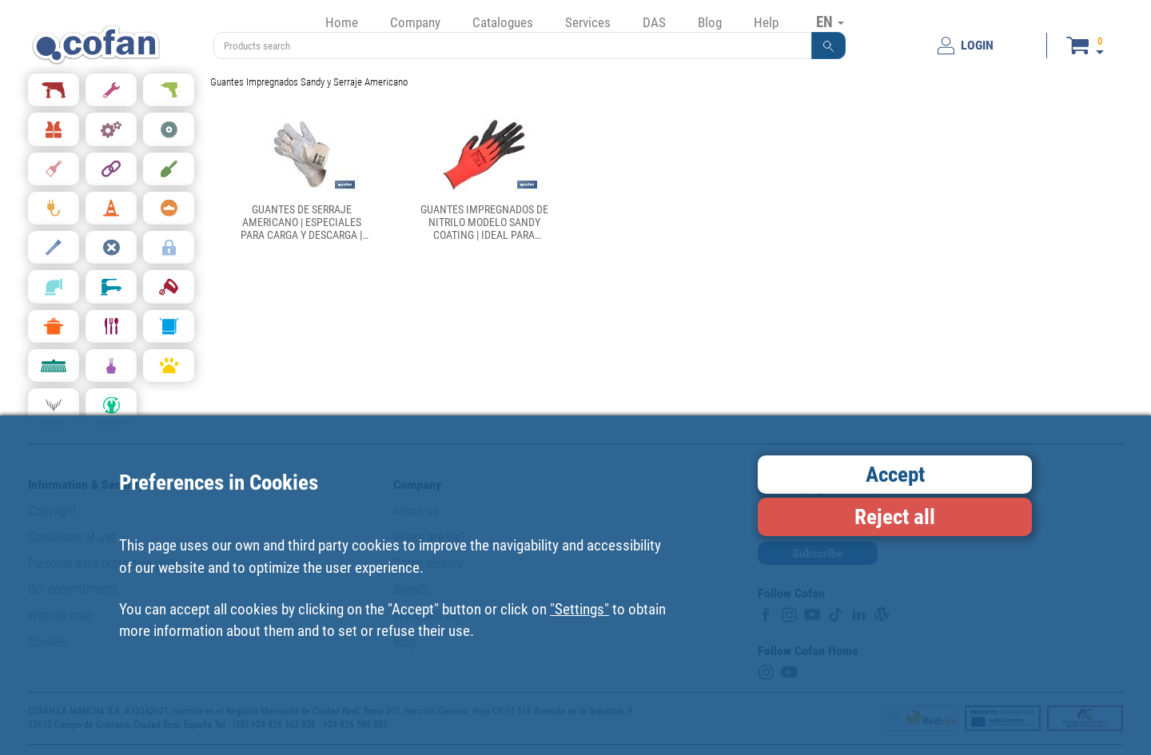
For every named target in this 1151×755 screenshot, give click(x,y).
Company (415, 22)
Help (766, 22)
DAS (654, 22)
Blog (710, 22)
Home (341, 22)
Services (588, 22)
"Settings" (579, 609)
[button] (828, 45)
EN (830, 21)
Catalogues (502, 22)
